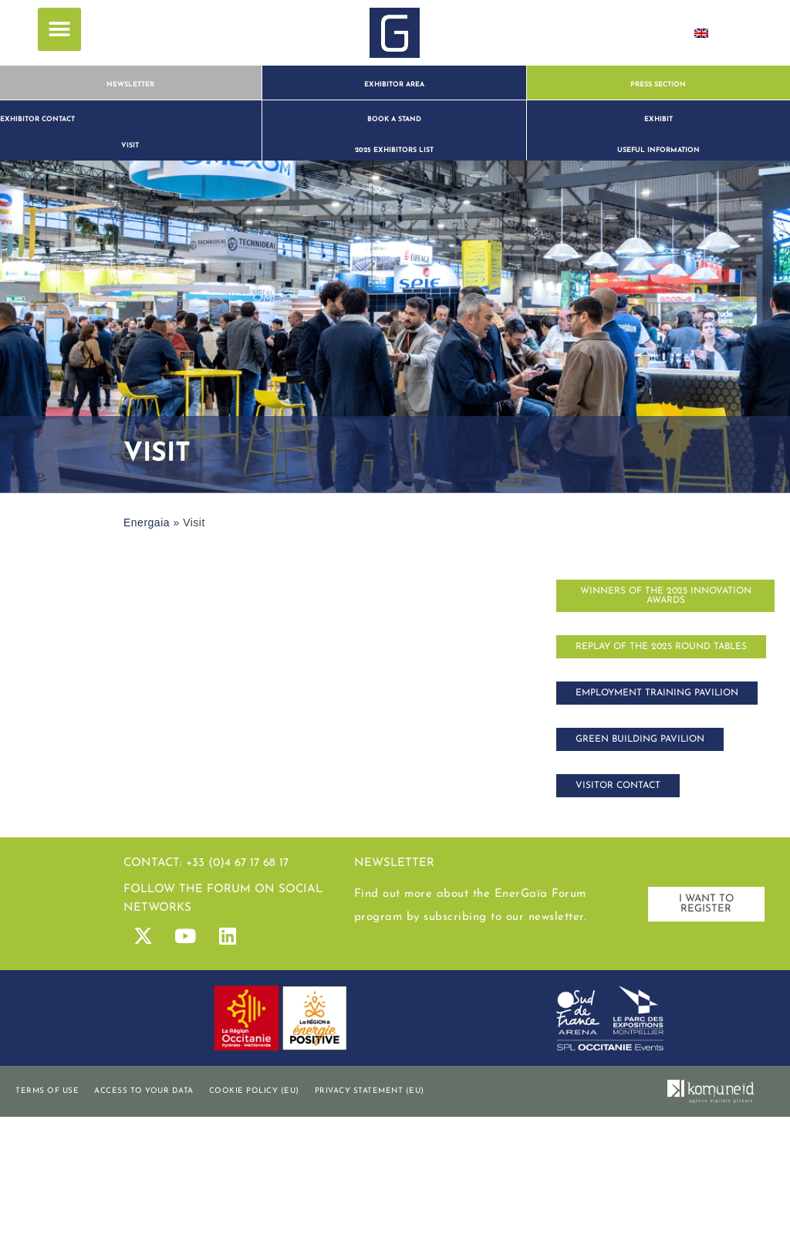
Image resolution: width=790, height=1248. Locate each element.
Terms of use (47, 1091)
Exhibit (658, 119)
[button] (59, 29)
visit (130, 145)
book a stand (394, 119)
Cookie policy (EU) (254, 1091)
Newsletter (130, 84)
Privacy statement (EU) (369, 1091)
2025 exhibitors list (394, 150)
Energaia (146, 522)
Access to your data (144, 1091)
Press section (658, 84)
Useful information (658, 150)
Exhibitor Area (394, 84)
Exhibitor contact (37, 119)
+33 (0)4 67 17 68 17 (237, 863)
